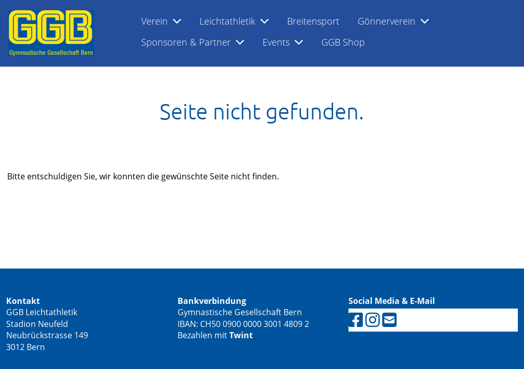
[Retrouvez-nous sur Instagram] (372, 320)
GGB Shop (343, 42)
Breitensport (313, 21)
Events (283, 42)
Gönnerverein (393, 21)
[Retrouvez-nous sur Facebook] (355, 320)
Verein (161, 21)
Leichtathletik (234, 21)
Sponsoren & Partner (192, 42)
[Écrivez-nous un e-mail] (389, 320)
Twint (241, 335)
